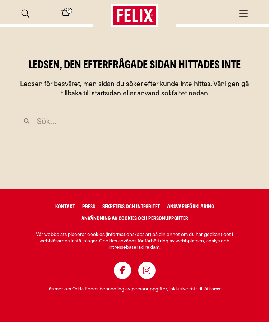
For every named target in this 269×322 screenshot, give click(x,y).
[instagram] (147, 270)
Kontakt (65, 206)
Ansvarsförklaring (190, 206)
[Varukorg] (65, 14)
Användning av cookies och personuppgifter (134, 218)
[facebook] (122, 270)
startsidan (106, 93)
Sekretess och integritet (131, 206)
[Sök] (25, 13)
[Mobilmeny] (243, 13)
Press (88, 206)
